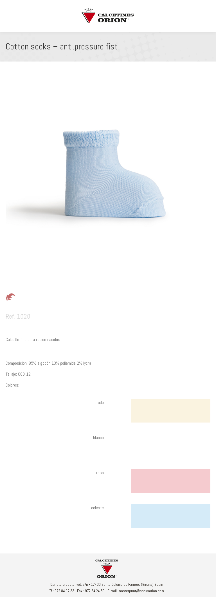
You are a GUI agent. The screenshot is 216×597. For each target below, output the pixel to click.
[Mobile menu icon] (11, 16)
